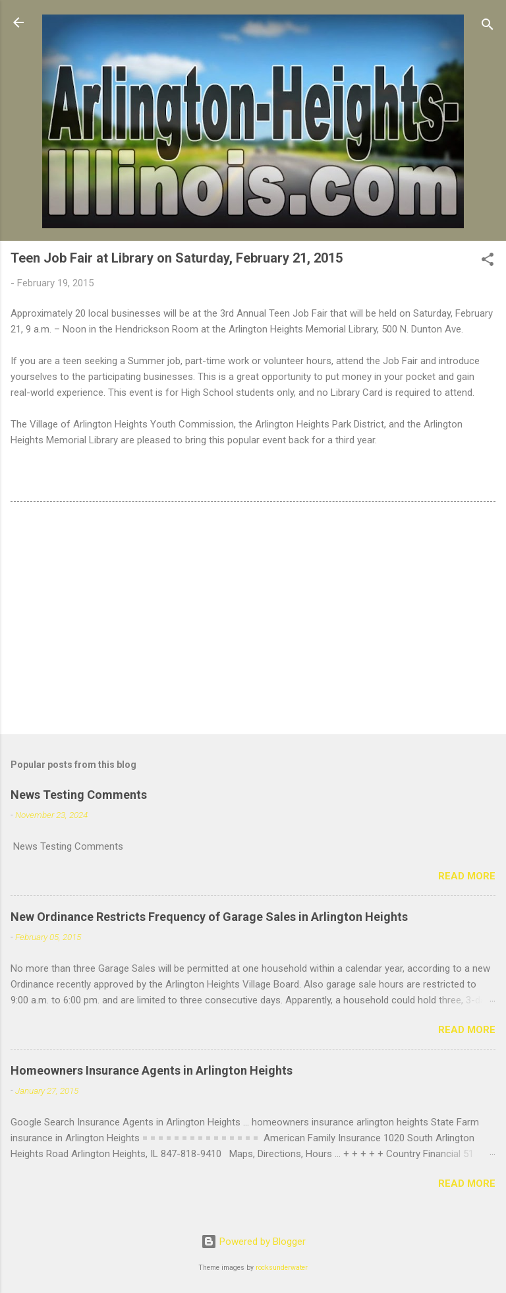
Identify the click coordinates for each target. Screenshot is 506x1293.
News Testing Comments (79, 795)
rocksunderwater (282, 1267)
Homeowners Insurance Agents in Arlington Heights (152, 1070)
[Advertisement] (253, 620)
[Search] (487, 27)
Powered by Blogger (253, 1241)
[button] (487, 261)
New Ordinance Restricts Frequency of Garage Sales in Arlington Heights (209, 917)
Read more (466, 876)
